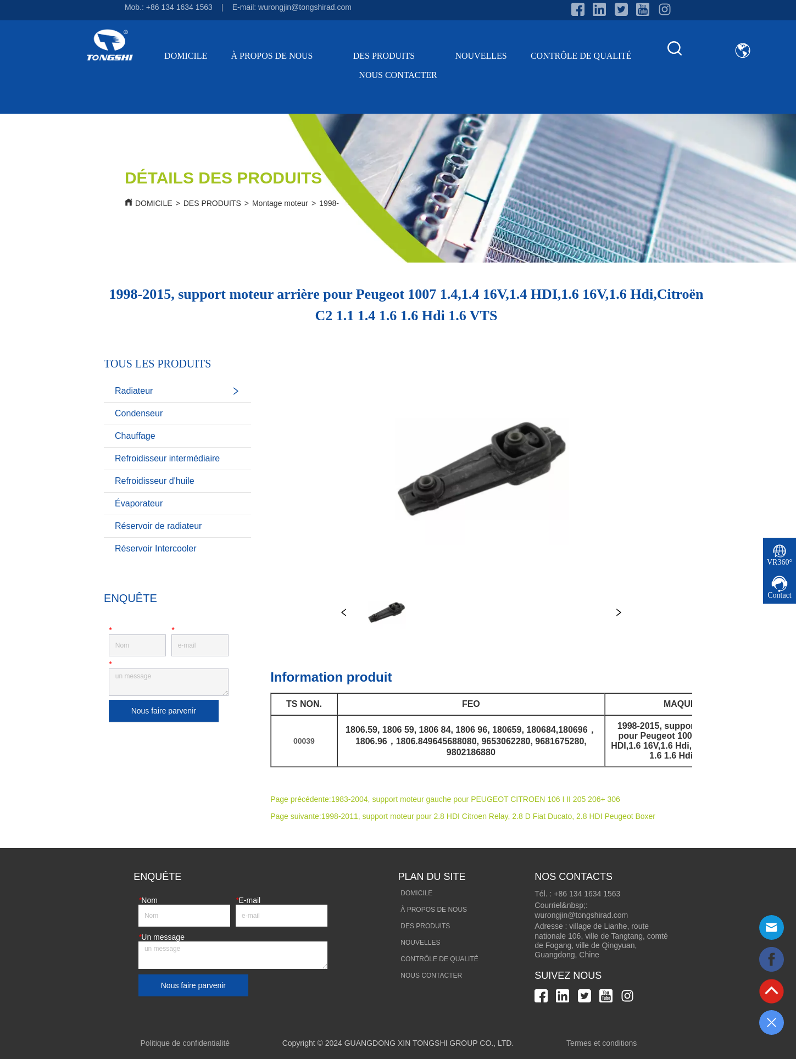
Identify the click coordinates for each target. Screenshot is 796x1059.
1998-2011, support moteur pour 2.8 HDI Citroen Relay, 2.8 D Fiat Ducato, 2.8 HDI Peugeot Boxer (488, 816)
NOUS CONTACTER (398, 75)
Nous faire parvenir (163, 710)
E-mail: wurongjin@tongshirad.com (292, 7)
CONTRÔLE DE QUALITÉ (581, 55)
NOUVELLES (480, 55)
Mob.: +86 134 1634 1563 (169, 7)
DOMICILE (185, 55)
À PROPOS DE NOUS (280, 55)
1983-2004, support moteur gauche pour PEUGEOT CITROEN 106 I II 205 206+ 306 (475, 799)
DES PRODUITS (392, 55)
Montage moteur (280, 203)
